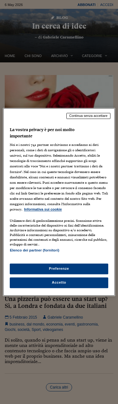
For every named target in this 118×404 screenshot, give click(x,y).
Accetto (59, 283)
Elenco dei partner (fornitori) (34, 250)
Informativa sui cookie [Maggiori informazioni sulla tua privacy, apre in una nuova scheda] (43, 209)
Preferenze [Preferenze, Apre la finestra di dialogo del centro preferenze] (59, 269)
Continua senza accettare (88, 116)
